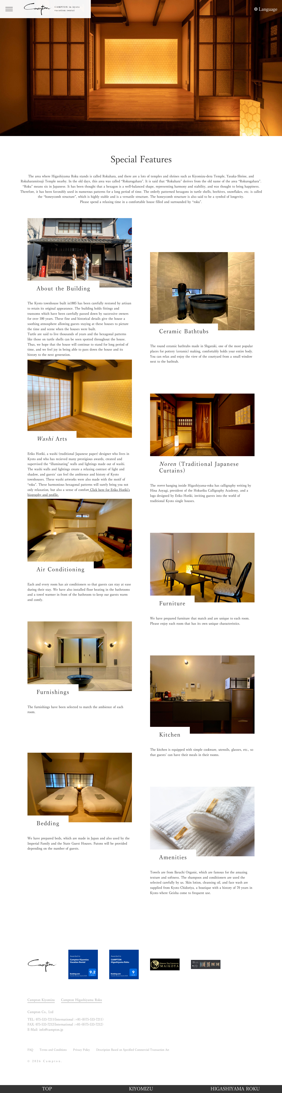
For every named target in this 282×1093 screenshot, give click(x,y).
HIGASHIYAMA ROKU (235, 1088)
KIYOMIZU (141, 1088)
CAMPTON (54, 9)
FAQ (30, 1049)
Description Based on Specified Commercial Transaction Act (132, 1049)
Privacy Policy (81, 1049)
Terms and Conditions (53, 1049)
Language (268, 9)
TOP (47, 1088)
